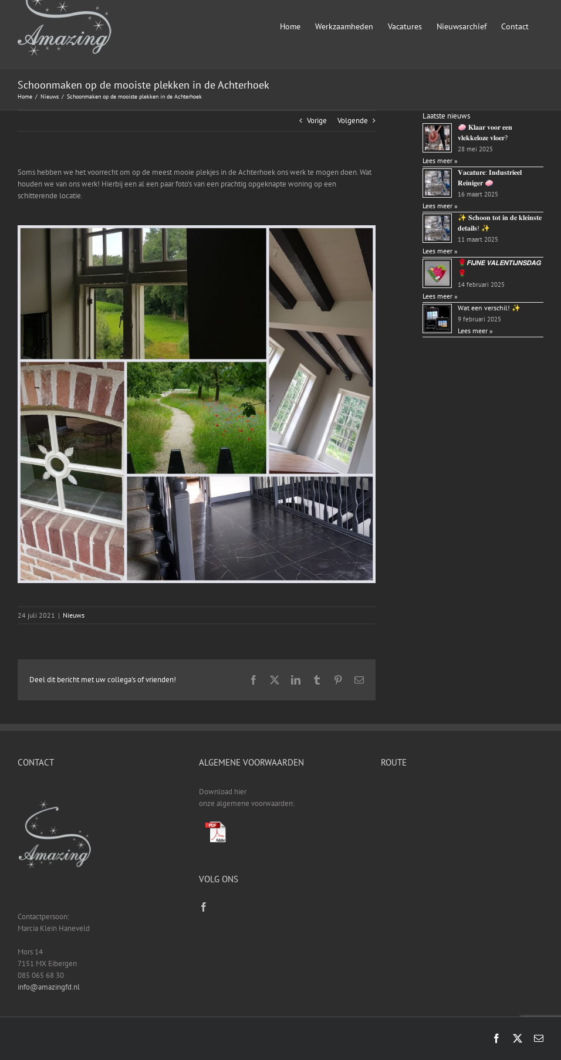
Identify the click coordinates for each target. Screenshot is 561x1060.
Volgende (352, 121)
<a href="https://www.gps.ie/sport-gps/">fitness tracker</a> (462, 830)
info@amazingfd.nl (49, 987)
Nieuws (74, 615)
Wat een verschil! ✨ (489, 307)
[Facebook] (203, 907)
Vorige (317, 121)
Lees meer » (440, 160)
